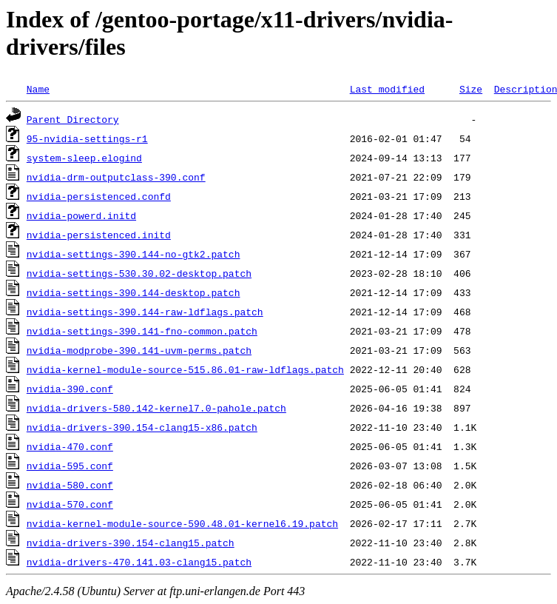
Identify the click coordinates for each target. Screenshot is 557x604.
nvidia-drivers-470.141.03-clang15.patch (139, 561)
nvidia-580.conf (70, 484)
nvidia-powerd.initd (81, 215)
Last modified (387, 88)
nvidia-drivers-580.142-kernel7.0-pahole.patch (156, 408)
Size (470, 88)
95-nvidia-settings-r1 (87, 138)
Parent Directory (73, 119)
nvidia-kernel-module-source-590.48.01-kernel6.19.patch (182, 523)
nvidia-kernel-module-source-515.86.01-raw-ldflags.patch (185, 369)
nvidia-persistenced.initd (99, 234)
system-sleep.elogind (84, 157)
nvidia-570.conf (70, 504)
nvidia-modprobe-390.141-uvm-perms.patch (139, 350)
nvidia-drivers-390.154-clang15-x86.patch (142, 427)
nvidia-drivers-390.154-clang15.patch (130, 542)
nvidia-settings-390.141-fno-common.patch (142, 331)
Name (38, 88)
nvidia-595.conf (70, 465)
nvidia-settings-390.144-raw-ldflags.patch (145, 311)
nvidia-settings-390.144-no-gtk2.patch (133, 254)
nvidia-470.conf (70, 446)
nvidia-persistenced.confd (99, 196)
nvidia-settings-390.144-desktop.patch (133, 292)
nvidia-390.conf (70, 388)
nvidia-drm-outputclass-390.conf (116, 177)
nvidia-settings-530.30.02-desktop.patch (139, 273)
